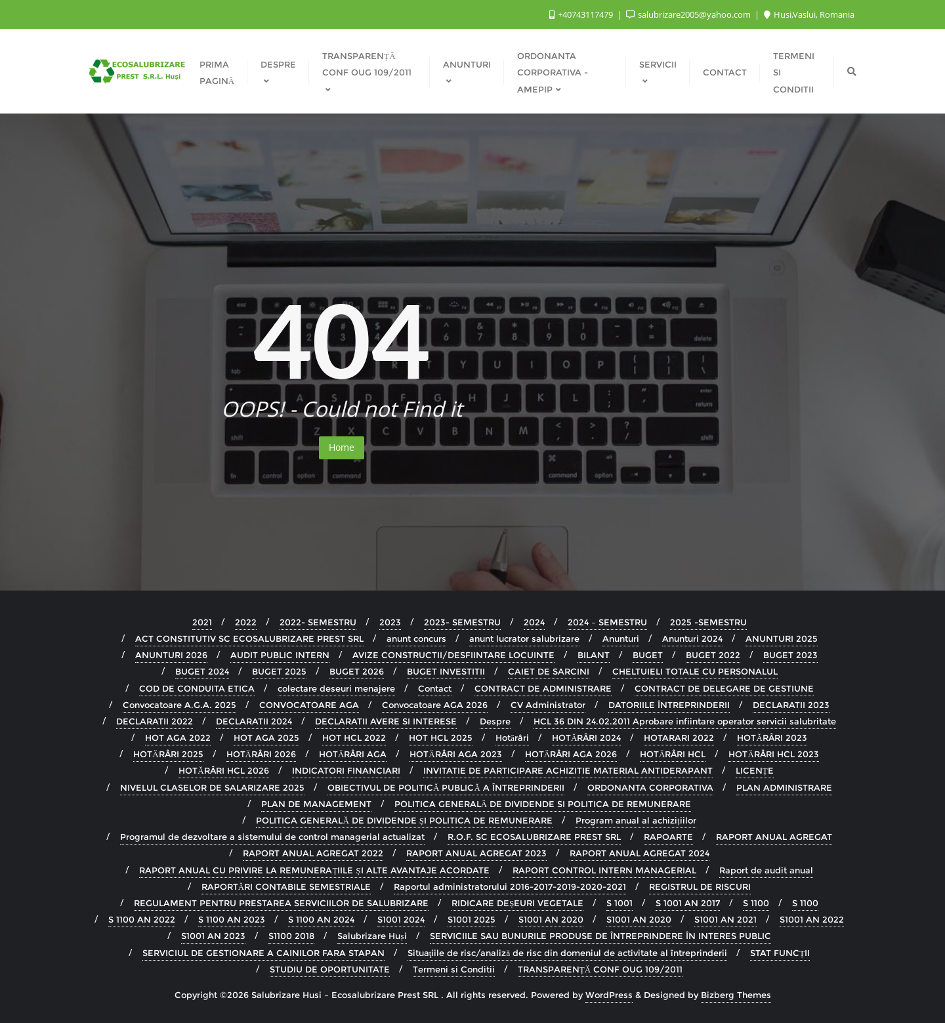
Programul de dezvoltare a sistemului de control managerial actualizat (272, 836)
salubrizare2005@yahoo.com (689, 14)
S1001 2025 (471, 919)
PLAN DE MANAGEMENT (316, 804)
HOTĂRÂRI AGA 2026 (571, 754)
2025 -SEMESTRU (708, 622)
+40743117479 (582, 14)
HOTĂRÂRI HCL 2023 (773, 754)
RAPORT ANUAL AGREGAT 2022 (313, 853)
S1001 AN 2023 (213, 935)
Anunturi (620, 638)
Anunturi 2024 (692, 638)
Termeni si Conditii (454, 969)
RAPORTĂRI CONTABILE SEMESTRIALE (286, 886)
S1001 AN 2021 (725, 919)
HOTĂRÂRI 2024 (586, 737)
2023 (390, 622)
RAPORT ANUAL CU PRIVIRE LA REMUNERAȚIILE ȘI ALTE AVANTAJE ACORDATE (314, 870)
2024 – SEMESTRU (607, 622)
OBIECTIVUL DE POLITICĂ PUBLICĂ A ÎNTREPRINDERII (445, 787)
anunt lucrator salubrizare (524, 638)
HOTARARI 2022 (679, 737)
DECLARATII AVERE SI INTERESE (386, 721)
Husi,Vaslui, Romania (809, 14)
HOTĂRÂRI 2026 (261, 754)
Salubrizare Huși (371, 935)
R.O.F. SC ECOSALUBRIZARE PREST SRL (534, 836)
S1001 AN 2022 (812, 919)
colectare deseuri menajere (336, 688)
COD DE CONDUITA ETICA (197, 688)
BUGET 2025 (279, 671)
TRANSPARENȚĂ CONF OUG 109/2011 (600, 969)
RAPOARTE (668, 836)
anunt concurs (416, 638)
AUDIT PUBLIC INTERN (279, 655)
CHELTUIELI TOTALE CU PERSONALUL (695, 671)
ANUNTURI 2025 (782, 638)
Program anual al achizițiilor (636, 820)
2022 (246, 622)
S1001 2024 (401, 919)
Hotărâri (512, 737)
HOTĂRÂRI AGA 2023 (455, 754)
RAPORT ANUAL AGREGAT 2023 (476, 853)
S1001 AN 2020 (550, 919)
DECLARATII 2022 (154, 721)
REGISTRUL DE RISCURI (700, 886)
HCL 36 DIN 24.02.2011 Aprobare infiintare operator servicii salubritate (685, 721)
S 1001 (619, 903)
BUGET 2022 (713, 655)
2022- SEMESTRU (318, 622)
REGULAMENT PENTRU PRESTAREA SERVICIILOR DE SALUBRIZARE (281, 903)
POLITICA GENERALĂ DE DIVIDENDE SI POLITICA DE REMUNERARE (542, 804)
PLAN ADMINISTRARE (784, 787)
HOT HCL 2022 (354, 737)
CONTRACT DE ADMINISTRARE (543, 688)
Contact (435, 688)
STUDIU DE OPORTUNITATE (330, 969)
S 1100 (756, 903)
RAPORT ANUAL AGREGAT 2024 (639, 853)
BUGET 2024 (202, 671)
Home (341, 447)
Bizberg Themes (736, 995)
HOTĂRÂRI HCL (672, 754)
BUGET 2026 (356, 671)
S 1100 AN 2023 (231, 919)
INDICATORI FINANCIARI (346, 770)
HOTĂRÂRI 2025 (168, 754)
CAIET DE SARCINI (548, 671)
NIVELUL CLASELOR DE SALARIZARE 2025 (212, 787)
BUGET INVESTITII (446, 671)
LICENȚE (755, 770)
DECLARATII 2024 (254, 721)
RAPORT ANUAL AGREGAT (774, 836)
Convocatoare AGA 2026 (435, 704)
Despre (495, 721)
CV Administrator (548, 704)
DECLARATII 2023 (791, 704)
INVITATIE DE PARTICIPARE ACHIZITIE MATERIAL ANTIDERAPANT (568, 770)
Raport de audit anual (766, 870)
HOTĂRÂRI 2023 (772, 737)
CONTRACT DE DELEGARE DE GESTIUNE (724, 688)
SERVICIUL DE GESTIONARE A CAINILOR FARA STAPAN (263, 953)
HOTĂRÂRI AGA (353, 754)
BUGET (648, 655)
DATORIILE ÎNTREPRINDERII (669, 704)
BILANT (594, 655)
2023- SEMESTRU (462, 622)
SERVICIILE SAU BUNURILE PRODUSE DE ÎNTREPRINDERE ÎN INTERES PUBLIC (600, 935)
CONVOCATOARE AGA (309, 704)
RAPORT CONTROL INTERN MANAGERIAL (604, 870)
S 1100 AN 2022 (141, 919)
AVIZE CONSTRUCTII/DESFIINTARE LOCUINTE (453, 655)
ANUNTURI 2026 (171, 655)
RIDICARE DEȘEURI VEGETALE (517, 903)
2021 (202, 622)
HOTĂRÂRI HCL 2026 (223, 770)
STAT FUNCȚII (780, 953)
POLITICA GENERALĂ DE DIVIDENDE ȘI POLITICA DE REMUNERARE (404, 820)
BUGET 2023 (790, 655)
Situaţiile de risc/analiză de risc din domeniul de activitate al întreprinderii (567, 953)
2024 (534, 622)
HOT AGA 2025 (266, 737)
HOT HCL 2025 (440, 737)
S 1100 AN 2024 (321, 919)
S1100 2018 (291, 935)
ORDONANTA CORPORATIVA (650, 787)
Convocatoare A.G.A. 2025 (179, 704)
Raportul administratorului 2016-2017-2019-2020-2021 (510, 886)
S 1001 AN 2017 (688, 903)
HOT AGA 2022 (178, 737)
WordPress (609, 995)
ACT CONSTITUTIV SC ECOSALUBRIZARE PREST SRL (249, 638)
